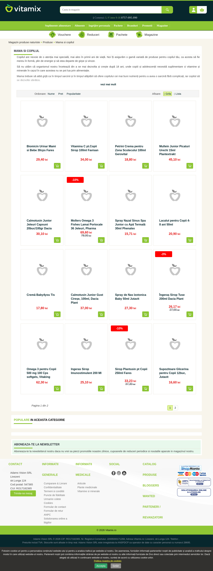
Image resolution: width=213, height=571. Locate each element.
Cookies (48, 503)
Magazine (162, 25)
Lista (177, 93)
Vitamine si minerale (88, 491)
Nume (51, 93)
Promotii (147, 25)
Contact (15, 464)
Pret (61, 93)
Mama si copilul (65, 42)
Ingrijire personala (99, 25)
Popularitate (74, 93)
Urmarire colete (52, 499)
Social (114, 464)
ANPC (47, 514)
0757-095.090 (129, 17)
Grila (167, 93)
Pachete (118, 25)
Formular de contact (55, 506)
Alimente (79, 25)
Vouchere (64, 34)
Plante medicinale (87, 487)
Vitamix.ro (110, 530)
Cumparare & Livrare (55, 483)
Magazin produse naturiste (24, 42)
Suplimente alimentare (58, 25)
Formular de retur (53, 510)
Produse (48, 42)
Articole (81, 483)
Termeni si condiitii (54, 491)
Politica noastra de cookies (108, 560)
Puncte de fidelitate (54, 495)
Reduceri (93, 34)
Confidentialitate (53, 487)
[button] (193, 8)
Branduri (132, 25)
